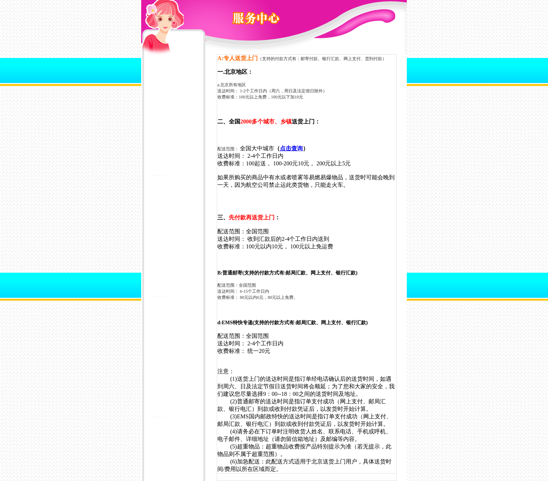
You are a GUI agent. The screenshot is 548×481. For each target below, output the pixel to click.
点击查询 (291, 148)
